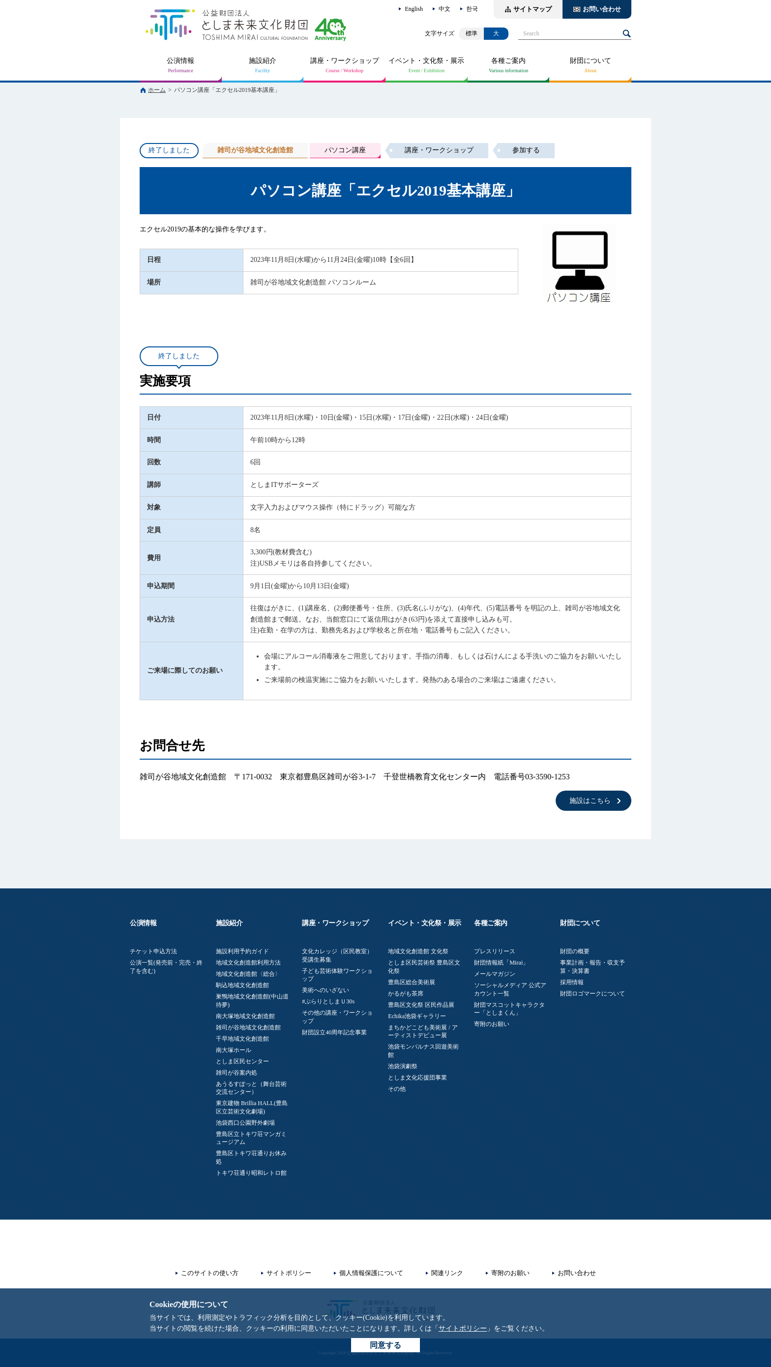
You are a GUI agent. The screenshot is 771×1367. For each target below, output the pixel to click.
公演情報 (180, 60)
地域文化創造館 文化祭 (418, 951)
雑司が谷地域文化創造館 (248, 1027)
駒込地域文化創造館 (242, 985)
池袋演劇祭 (402, 1066)
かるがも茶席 (405, 993)
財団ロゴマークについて (592, 993)
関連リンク (447, 1273)
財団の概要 (575, 951)
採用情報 (572, 982)
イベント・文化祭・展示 (426, 60)
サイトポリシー (463, 1328)
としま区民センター (242, 1061)
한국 (472, 8)
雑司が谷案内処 (236, 1072)
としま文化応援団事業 (417, 1077)
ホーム (157, 89)
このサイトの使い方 (209, 1273)
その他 (397, 1088)
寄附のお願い (491, 1024)
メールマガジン (494, 973)
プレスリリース (494, 951)
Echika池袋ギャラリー (417, 1016)
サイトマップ (532, 9)
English (414, 8)
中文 (444, 8)
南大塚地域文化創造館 (245, 1016)
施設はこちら (590, 800)
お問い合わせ (602, 9)
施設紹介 (262, 60)
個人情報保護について (371, 1273)
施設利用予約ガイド (242, 951)
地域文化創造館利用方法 (248, 962)
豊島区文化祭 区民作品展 (421, 1004)
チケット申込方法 (153, 951)
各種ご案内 (508, 60)
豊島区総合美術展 (411, 982)
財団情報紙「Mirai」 (501, 962)
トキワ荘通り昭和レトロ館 (251, 1172)
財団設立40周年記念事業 (334, 1032)
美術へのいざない (325, 990)
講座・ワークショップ (344, 60)
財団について (590, 60)
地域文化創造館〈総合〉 (248, 973)
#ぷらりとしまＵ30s (328, 1001)
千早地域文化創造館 (242, 1038)
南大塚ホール (233, 1050)
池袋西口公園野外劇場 (245, 1122)
